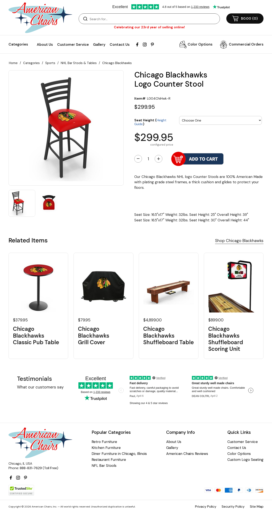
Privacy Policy (205, 506)
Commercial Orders (246, 44)
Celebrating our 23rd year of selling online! (149, 27)
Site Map (257, 506)
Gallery (99, 44)
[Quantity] (148, 159)
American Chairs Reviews (187, 454)
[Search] (153, 19)
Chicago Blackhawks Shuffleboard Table (168, 336)
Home (13, 63)
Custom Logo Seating (245, 459)
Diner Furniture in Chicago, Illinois (119, 454)
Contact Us (120, 44)
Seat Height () (150, 122)
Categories (31, 63)
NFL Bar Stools (104, 465)
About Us (45, 44)
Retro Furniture (104, 442)
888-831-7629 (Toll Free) (39, 468)
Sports (50, 63)
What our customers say (40, 387)
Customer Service (73, 44)
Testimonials (34, 379)
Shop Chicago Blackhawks (239, 240)
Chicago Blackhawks (117, 63)
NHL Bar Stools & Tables (79, 63)
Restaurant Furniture (109, 459)
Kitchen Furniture (106, 448)
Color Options (200, 44)
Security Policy (233, 506)
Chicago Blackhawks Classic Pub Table (36, 336)
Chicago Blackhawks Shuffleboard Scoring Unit (225, 339)
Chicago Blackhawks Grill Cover (93, 336)
